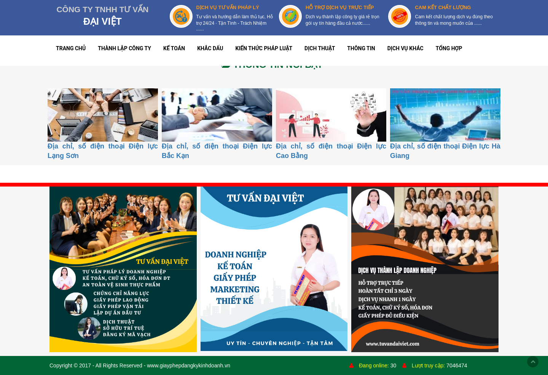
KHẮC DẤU (210, 48)
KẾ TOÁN (174, 48)
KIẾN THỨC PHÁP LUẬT (263, 48)
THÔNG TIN (361, 48)
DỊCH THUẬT (319, 48)
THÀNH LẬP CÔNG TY (124, 48)
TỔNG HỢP (449, 48)
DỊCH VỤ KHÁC (405, 48)
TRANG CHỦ (71, 48)
